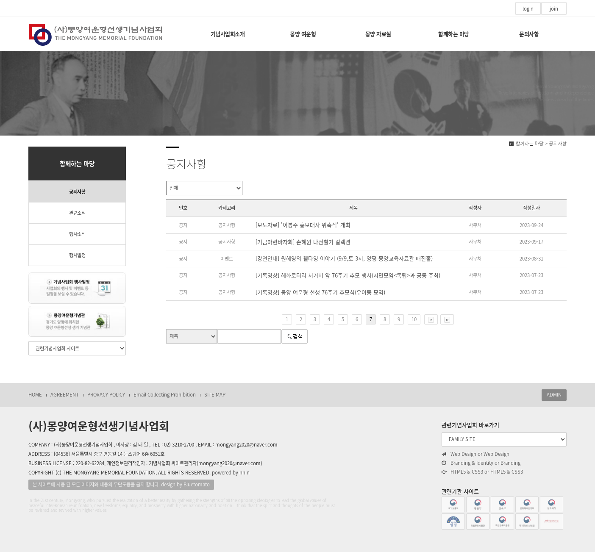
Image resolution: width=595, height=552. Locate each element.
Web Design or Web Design (475, 454)
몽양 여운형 (303, 34)
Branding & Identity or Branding (481, 463)
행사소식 (77, 234)
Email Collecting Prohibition (164, 394)
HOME (35, 394)
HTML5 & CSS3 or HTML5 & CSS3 (482, 472)
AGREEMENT (64, 394)
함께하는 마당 (453, 34)
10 (414, 319)
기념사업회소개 (228, 34)
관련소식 (77, 212)
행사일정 (77, 255)
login (528, 8)
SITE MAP (214, 394)
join (554, 8)
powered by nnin (231, 472)
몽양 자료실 (378, 34)
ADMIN (554, 394)
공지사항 (77, 191)
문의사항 (529, 34)
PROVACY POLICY (106, 394)
